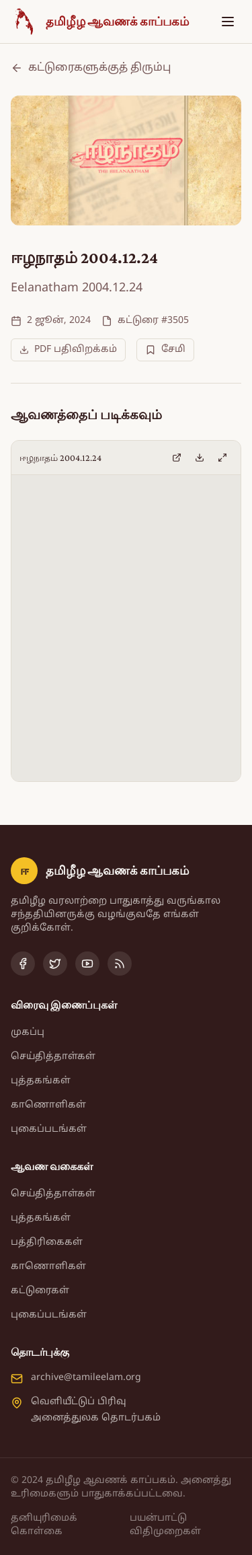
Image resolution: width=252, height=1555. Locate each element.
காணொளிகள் (48, 1105)
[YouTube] (87, 963)
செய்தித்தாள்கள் (53, 1056)
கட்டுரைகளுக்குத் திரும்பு (91, 68)
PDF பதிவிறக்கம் (68, 349)
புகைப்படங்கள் (49, 1129)
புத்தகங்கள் (41, 1081)
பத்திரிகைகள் (47, 1242)
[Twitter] (55, 963)
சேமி (165, 349)
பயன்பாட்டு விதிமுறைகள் (165, 1525)
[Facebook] (23, 963)
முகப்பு (27, 1032)
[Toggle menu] (227, 21)
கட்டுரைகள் (40, 1291)
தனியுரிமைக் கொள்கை (44, 1525)
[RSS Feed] (120, 963)
